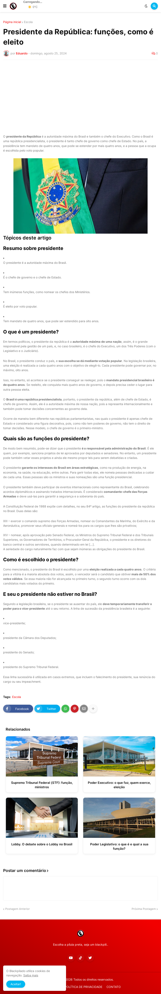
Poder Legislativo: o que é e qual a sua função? (119, 846)
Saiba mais (30, 975)
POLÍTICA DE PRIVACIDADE (83, 987)
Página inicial (12, 22)
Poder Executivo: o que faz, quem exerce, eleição (119, 785)
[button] (5, 6)
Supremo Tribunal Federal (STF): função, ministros (42, 785)
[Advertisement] (80, 94)
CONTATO (113, 987)
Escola (28, 22)
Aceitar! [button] (15, 984)
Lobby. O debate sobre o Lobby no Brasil (41, 844)
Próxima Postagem (144, 908)
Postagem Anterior (17, 908)
